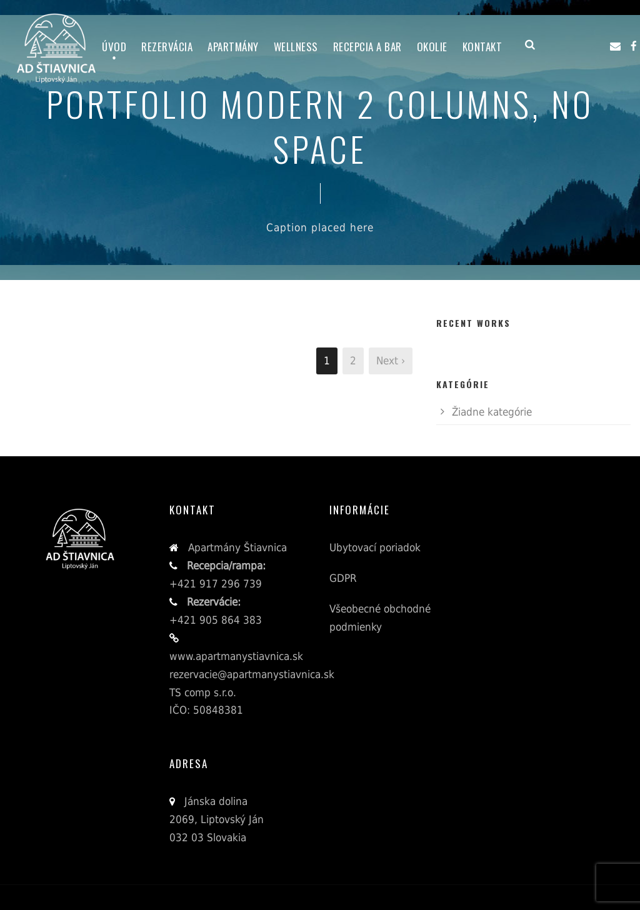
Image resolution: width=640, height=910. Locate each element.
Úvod (114, 46)
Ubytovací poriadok (375, 547)
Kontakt (482, 46)
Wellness (296, 46)
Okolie (432, 46)
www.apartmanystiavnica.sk (236, 656)
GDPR (343, 578)
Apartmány (233, 46)
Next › (390, 360)
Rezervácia (166, 46)
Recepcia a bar (367, 46)
